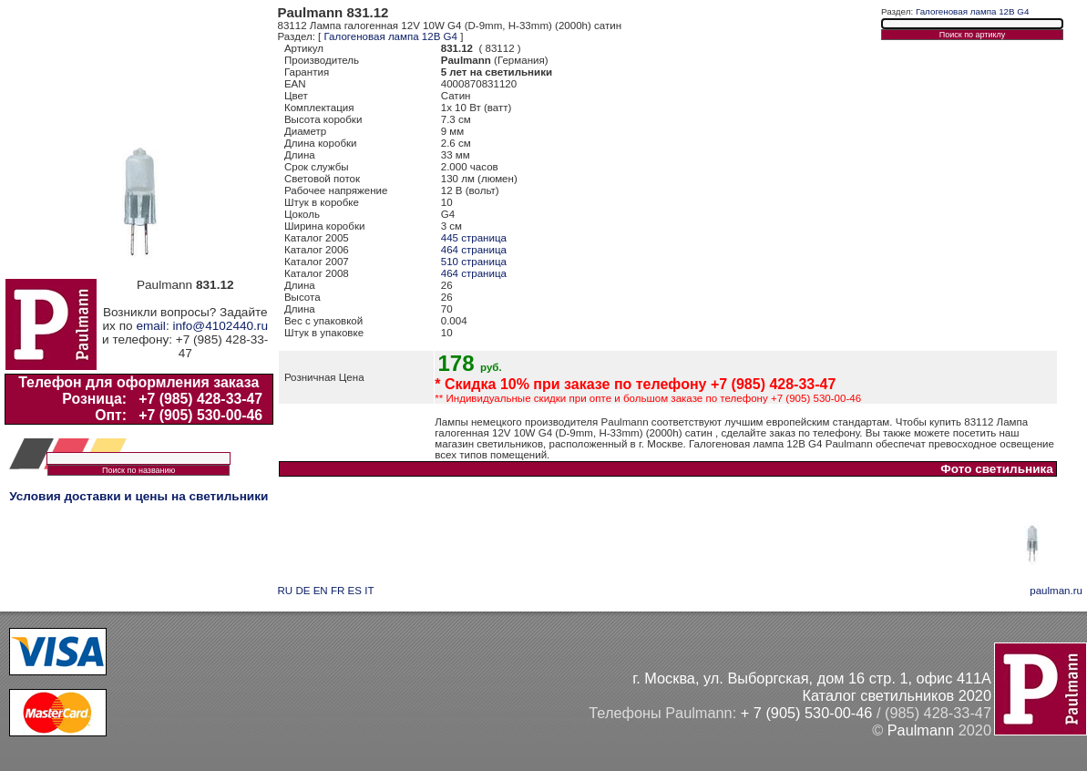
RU (285, 590)
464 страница (474, 249)
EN (320, 590)
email (150, 326)
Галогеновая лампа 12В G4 (391, 36)
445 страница (474, 237)
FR (337, 590)
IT (369, 590)
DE (302, 590)
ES (355, 590)
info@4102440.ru (220, 326)
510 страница (474, 261)
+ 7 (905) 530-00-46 (807, 712)
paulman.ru (1056, 590)
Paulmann (920, 730)
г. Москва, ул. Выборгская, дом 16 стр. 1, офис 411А (811, 678)
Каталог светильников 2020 (896, 695)
